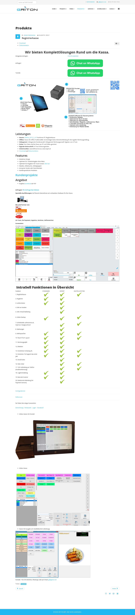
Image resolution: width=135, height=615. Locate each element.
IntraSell (23, 584)
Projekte (63, 9)
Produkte (80, 9)
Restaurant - (28, 408)
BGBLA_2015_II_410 (31, 137)
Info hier (47, 164)
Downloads (101, 9)
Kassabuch (40, 408)
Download (22, 43)
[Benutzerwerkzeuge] (117, 43)
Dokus (112, 9)
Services (90, 9)
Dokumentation (24, 45)
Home (54, 9)
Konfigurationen (20, 391)
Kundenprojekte (26, 175)
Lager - (34, 408)
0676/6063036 (90, 2)
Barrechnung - (19, 408)
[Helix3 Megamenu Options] (119, 9)
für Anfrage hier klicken (31, 190)
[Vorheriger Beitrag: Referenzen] (19, 588)
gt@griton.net (102, 2)
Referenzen (18, 397)
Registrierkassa (29, 35)
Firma (71, 9)
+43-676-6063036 (73, 56)
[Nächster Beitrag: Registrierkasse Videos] (115, 588)
